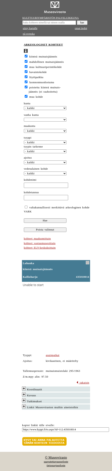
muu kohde (36, 96)
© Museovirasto (56, 457)
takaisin (82, 382)
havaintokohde (38, 72)
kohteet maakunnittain (37, 238)
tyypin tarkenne (33, 146)
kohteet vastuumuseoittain (40, 243)
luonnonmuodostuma (41, 82)
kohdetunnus (31, 192)
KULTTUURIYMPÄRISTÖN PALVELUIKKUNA (50, 17)
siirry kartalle (30, 28)
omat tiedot (81, 28)
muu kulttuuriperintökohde (45, 67)
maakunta (29, 126)
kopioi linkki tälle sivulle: (38, 425)
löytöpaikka (36, 77)
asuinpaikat (52, 355)
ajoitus (28, 157)
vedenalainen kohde (36, 168)
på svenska (29, 33)
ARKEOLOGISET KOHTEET (43, 44)
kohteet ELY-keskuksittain (40, 247)
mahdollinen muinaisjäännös (46, 61)
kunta (27, 103)
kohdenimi (30, 179)
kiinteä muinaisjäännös (43, 56)
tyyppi (28, 137)
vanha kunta (31, 114)
